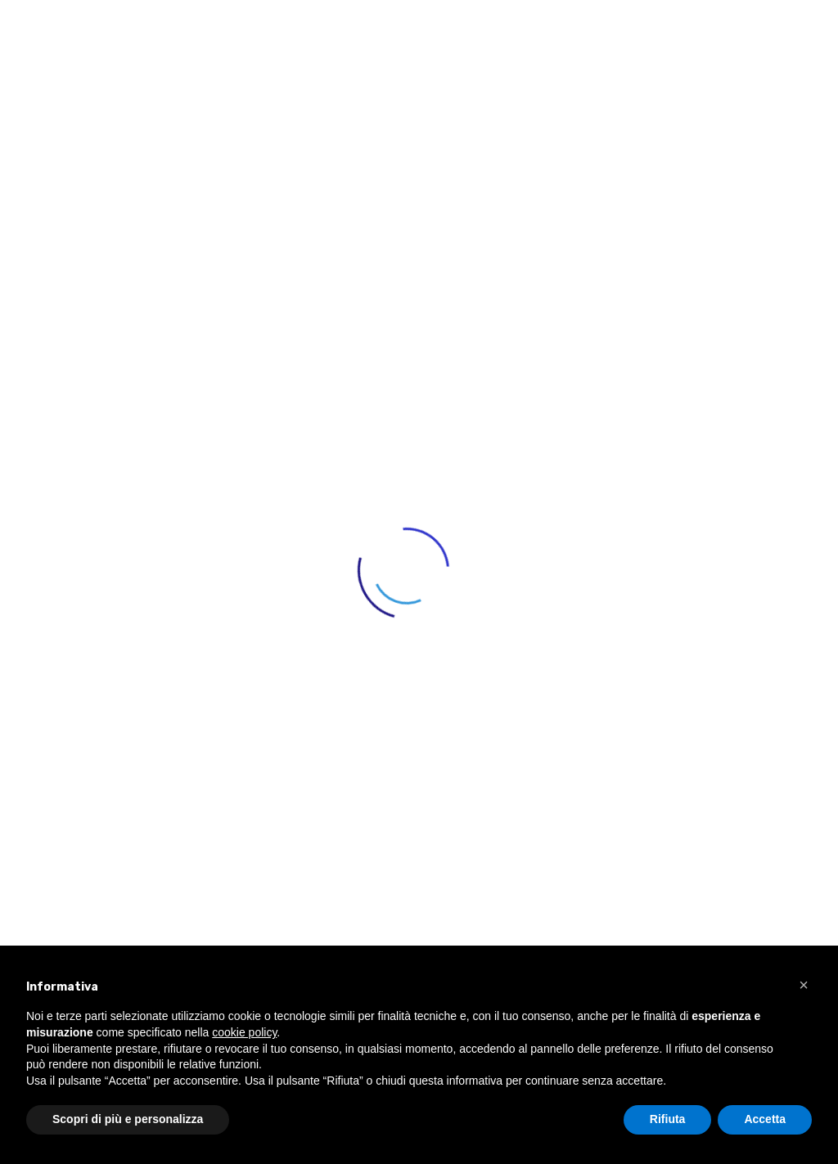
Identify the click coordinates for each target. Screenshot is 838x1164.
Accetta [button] (765, 1119)
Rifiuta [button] (668, 1119)
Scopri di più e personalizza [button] (127, 1119)
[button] (804, 985)
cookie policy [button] (244, 1032)
